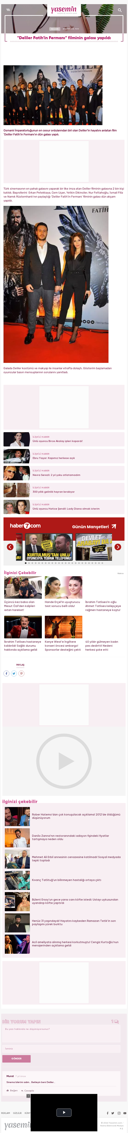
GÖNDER (17, 1059)
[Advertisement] (64, 407)
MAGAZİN (54, 29)
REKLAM (5, 1113)
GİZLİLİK (17, 1113)
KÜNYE (28, 1113)
